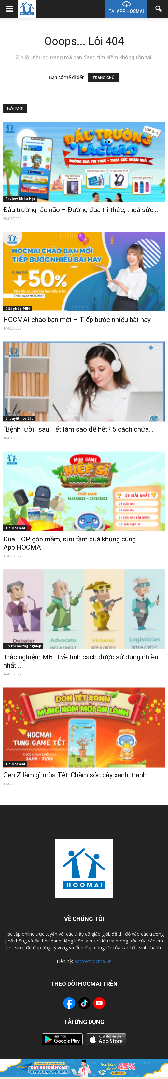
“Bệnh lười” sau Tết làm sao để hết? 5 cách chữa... (78, 429)
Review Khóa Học (20, 198)
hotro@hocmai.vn (93, 961)
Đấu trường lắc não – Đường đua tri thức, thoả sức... (80, 210)
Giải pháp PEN (17, 308)
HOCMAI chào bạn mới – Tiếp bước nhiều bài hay (77, 320)
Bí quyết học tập (19, 418)
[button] (159, 9)
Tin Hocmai (15, 528)
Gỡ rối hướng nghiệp (23, 646)
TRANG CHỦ (103, 77)
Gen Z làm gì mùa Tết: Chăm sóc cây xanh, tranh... (77, 775)
